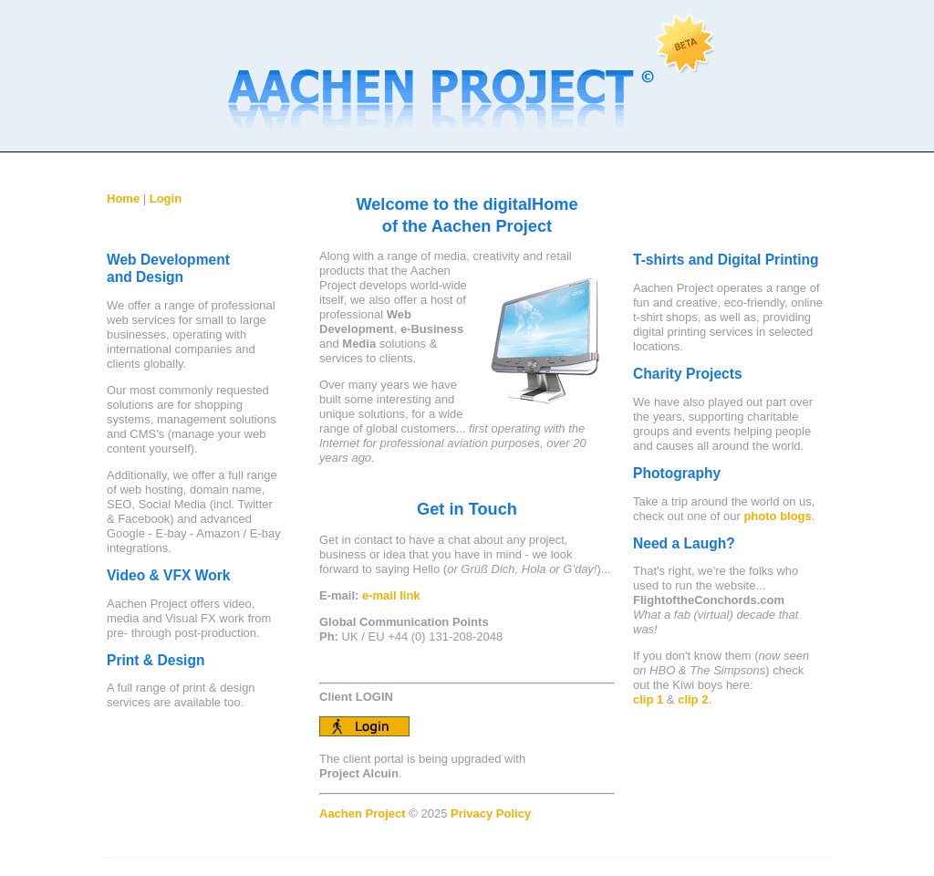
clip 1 (648, 699)
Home (123, 198)
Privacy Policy (491, 813)
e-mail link (391, 595)
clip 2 (693, 699)
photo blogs (777, 516)
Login (166, 198)
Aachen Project (364, 813)
